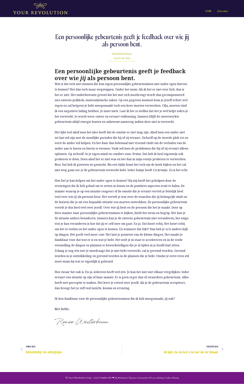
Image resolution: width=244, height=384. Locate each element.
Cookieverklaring (172, 378)
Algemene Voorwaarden (138, 378)
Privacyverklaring (156, 378)
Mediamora (122, 378)
